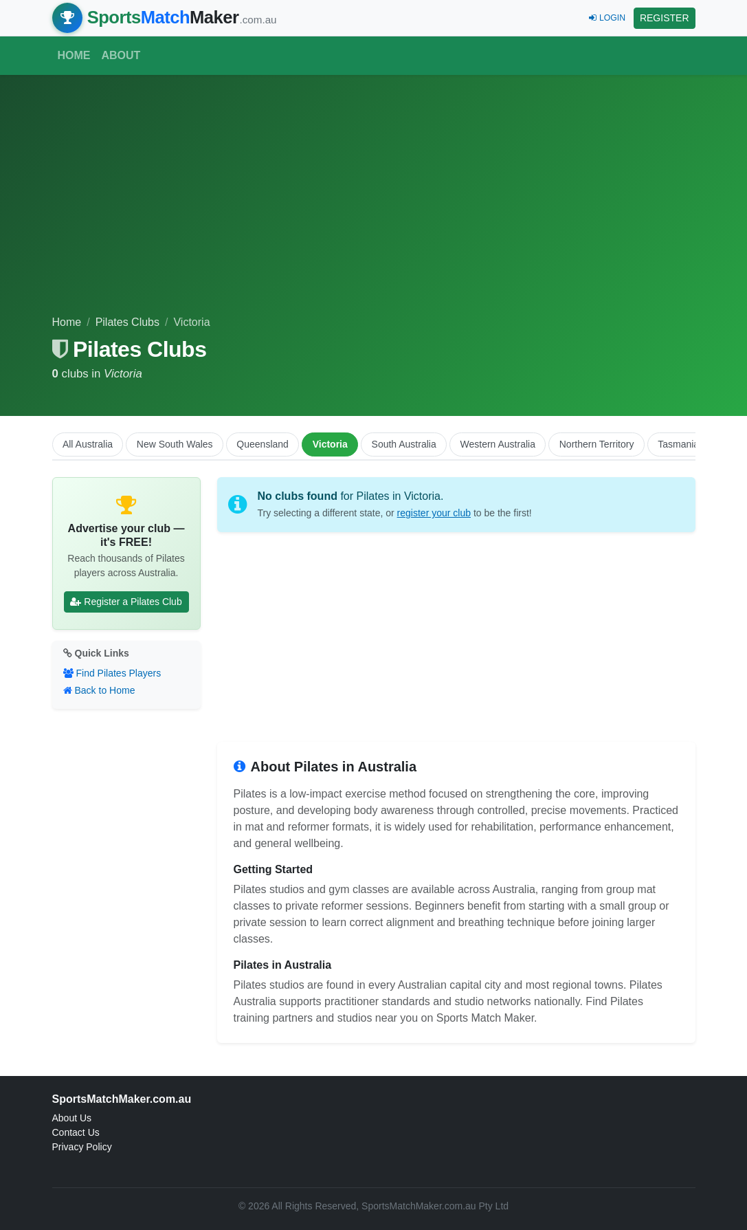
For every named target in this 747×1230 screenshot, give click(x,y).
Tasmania (678, 444)
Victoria (330, 444)
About (121, 55)
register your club (434, 512)
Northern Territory (596, 444)
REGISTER (664, 17)
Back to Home (99, 690)
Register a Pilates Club (125, 601)
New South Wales (175, 444)
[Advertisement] (373, 211)
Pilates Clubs (127, 322)
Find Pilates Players (112, 673)
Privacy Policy (82, 1146)
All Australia (88, 444)
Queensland (262, 444)
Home (74, 55)
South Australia (404, 444)
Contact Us (76, 1132)
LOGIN (607, 18)
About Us (72, 1117)
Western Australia (497, 444)
